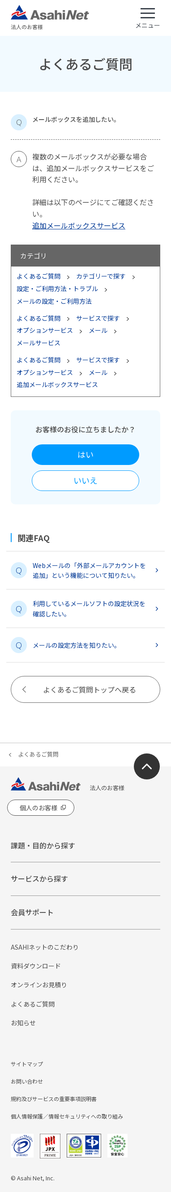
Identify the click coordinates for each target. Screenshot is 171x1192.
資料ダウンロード (36, 965)
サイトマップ (27, 1063)
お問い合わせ (27, 1081)
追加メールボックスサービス (78, 225)
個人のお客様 (38, 807)
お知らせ (23, 1022)
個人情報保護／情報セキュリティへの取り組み (67, 1116)
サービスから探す (39, 878)
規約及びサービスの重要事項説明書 (54, 1098)
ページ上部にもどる (146, 766)
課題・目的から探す (43, 845)
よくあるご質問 (38, 754)
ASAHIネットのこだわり (45, 946)
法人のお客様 (50, 18)
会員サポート (32, 912)
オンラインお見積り (39, 984)
